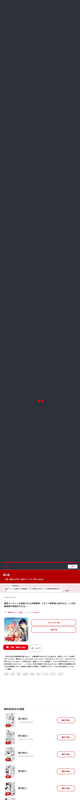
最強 (12, 674)
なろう (60, 674)
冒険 (18, 674)
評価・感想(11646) (18, 647)
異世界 (25, 674)
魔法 (32, 674)
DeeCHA (40, 579)
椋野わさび (12, 579)
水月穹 (23, 579)
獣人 (38, 674)
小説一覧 (53, 629)
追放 (6, 674)
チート (53, 674)
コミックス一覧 (54, 622)
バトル (45, 674)
